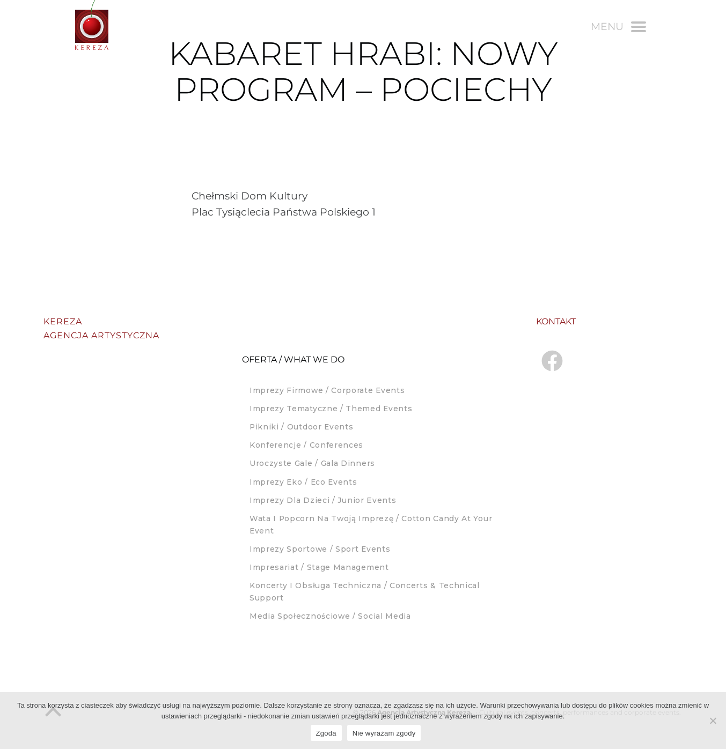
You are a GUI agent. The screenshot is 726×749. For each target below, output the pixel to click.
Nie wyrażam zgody (384, 733)
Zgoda (326, 733)
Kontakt (556, 321)
